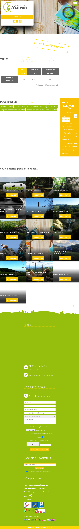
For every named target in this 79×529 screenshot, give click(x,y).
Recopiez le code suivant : (39, 440)
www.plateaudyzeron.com (36, 527)
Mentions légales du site (34, 488)
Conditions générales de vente (37, 492)
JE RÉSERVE (69, 118)
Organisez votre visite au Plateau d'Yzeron (30, 106)
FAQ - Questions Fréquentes (36, 485)
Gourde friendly (7, 106)
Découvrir (12, 195)
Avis (28, 496)
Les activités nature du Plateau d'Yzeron (41, 110)
